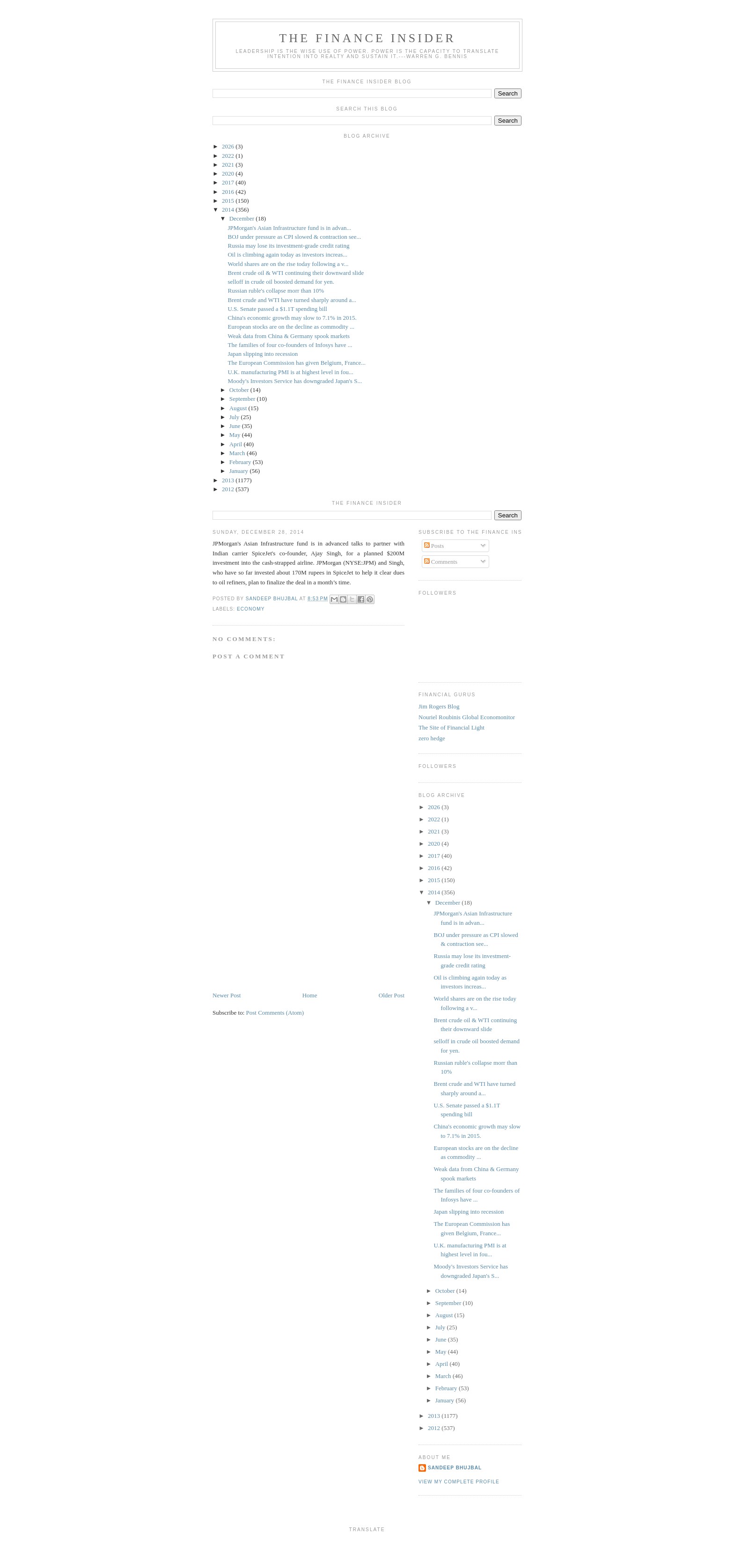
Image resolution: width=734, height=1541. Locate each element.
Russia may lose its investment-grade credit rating (288, 245)
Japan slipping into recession (263, 353)
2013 (228, 480)
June (235, 425)
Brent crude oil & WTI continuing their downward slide (296, 272)
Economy (250, 609)
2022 (228, 155)
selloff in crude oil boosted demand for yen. (281, 281)
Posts (434, 545)
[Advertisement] (283, 925)
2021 (228, 164)
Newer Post (227, 995)
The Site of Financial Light (451, 727)
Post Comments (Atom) (275, 1012)
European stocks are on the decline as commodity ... (291, 326)
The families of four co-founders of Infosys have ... (290, 344)
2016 (228, 191)
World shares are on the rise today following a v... (288, 263)
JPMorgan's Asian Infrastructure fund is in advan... (289, 227)
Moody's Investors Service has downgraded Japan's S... (295, 380)
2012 (228, 489)
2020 (228, 173)
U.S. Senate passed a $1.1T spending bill (277, 308)
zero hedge (431, 738)
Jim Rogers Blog (438, 706)
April (236, 444)
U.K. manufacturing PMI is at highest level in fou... (290, 372)
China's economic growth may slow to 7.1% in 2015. (292, 317)
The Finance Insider (367, 38)
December (242, 218)
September (243, 398)
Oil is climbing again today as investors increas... (287, 254)
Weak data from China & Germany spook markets (289, 335)
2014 (228, 209)
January (239, 470)
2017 (228, 182)
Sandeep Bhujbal (455, 1467)
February (241, 461)
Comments (441, 561)
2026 (228, 146)
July (235, 416)
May (235, 434)
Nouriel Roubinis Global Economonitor (466, 717)
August (239, 408)
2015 (228, 200)
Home (309, 995)
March (238, 453)
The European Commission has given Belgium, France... (297, 362)
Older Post (391, 995)
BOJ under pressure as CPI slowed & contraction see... (294, 236)
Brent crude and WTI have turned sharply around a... (292, 299)
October (239, 389)
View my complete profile (458, 1481)
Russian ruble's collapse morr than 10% (276, 290)
